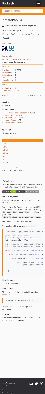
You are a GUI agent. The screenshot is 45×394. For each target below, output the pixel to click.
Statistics (5, 390)
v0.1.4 (5, 150)
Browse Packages (8, 393)
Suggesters (6, 75)
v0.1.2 (5, 156)
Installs (5, 70)
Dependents (7, 72)
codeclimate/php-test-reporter (17, 113)
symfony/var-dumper (13, 122)
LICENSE (9, 320)
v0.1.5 (5, 147)
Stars (4, 77)
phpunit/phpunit (11, 120)
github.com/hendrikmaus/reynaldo (16, 59)
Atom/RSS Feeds (7, 386)
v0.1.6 (5, 144)
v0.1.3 (5, 153)
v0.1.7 (5, 140)
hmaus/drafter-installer (14, 115)
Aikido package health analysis (14, 90)
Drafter (31, 200)
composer (6, 294)
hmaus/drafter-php (12, 117)
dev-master (7, 137)
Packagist (9, 3)
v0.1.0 (5, 162)
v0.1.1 (5, 159)
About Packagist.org (8, 383)
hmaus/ (8, 20)
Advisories (6, 88)
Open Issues (7, 80)
